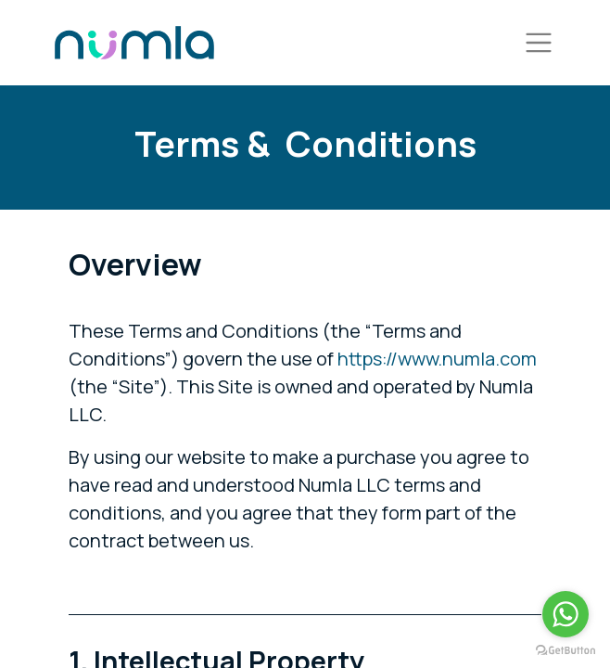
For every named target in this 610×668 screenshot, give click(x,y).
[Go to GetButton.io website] (565, 649)
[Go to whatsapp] (565, 614)
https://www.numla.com (437, 358)
